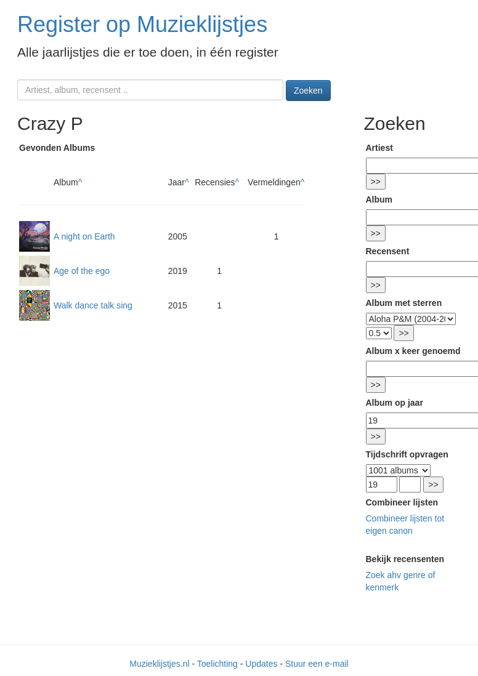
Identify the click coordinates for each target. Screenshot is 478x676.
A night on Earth (84, 236)
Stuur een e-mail (317, 664)
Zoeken (308, 90)
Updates (261, 664)
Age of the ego (82, 271)
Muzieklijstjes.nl (159, 664)
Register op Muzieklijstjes (142, 24)
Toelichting (217, 664)
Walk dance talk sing (93, 305)
